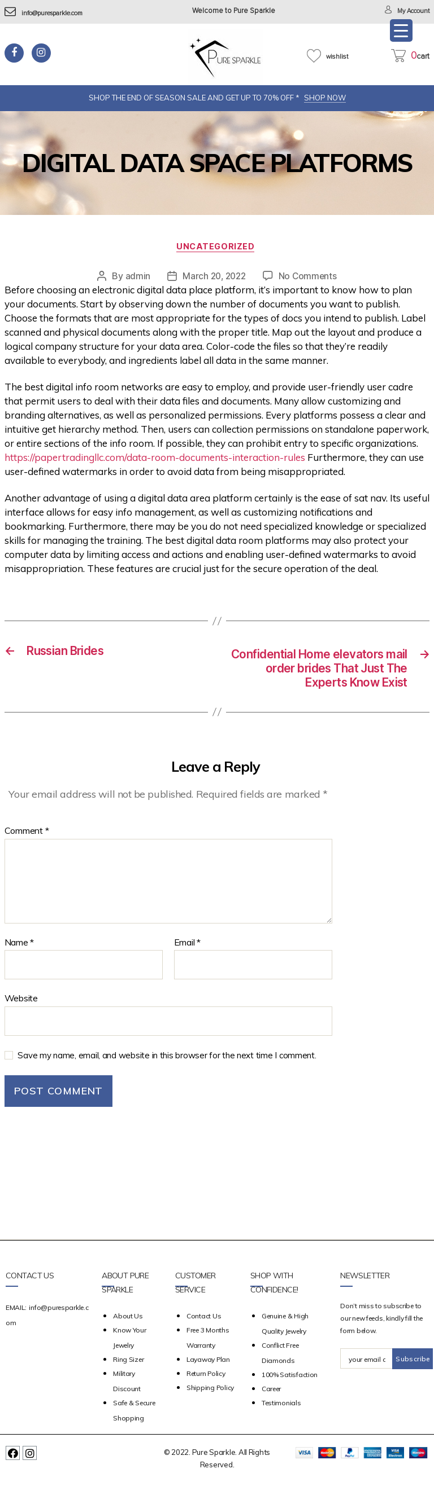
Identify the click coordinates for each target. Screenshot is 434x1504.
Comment (27, 853)
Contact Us (203, 1338)
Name (19, 964)
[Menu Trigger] (401, 30)
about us (128, 1338)
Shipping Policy (210, 1409)
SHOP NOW (325, 97)
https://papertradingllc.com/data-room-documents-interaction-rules (155, 459)
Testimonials (281, 1425)
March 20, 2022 (213, 277)
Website (21, 1020)
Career (271, 1410)
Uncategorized (217, 248)
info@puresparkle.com (50, 13)
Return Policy (205, 1395)
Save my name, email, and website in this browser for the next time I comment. (167, 1076)
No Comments (309, 277)
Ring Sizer (128, 1381)
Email (187, 964)
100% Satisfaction (290, 1396)
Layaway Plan (208, 1381)
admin (135, 277)
